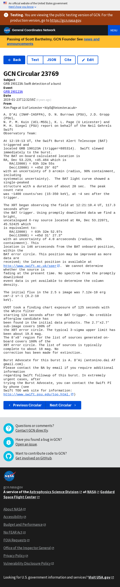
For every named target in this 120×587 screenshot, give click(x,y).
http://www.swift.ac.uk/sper (29, 266)
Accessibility (13, 517)
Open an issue (26, 444)
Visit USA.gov (99, 577)
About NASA (12, 509)
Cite (67, 59)
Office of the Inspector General (27, 548)
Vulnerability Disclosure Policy (27, 563)
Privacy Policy (14, 555)
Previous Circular (25, 405)
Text (35, 59)
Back (14, 59)
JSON (51, 59)
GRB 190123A (13, 91)
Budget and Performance (23, 524)
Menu (114, 30)
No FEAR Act (12, 532)
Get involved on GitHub (34, 458)
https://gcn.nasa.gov (65, 20)
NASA (91, 492)
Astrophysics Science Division (54, 492)
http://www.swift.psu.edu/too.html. (36, 394)
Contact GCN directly (32, 430)
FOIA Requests (14, 540)
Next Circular (63, 405)
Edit (88, 59)
